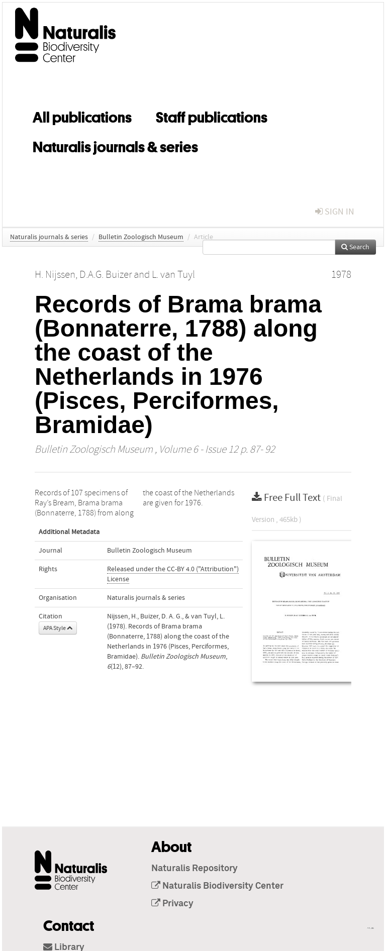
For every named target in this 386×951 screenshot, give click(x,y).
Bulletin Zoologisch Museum (141, 237)
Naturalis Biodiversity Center (217, 886)
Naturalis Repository (194, 868)
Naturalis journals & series (115, 145)
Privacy (172, 903)
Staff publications (211, 116)
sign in (334, 211)
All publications (82, 116)
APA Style (57, 627)
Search (355, 247)
